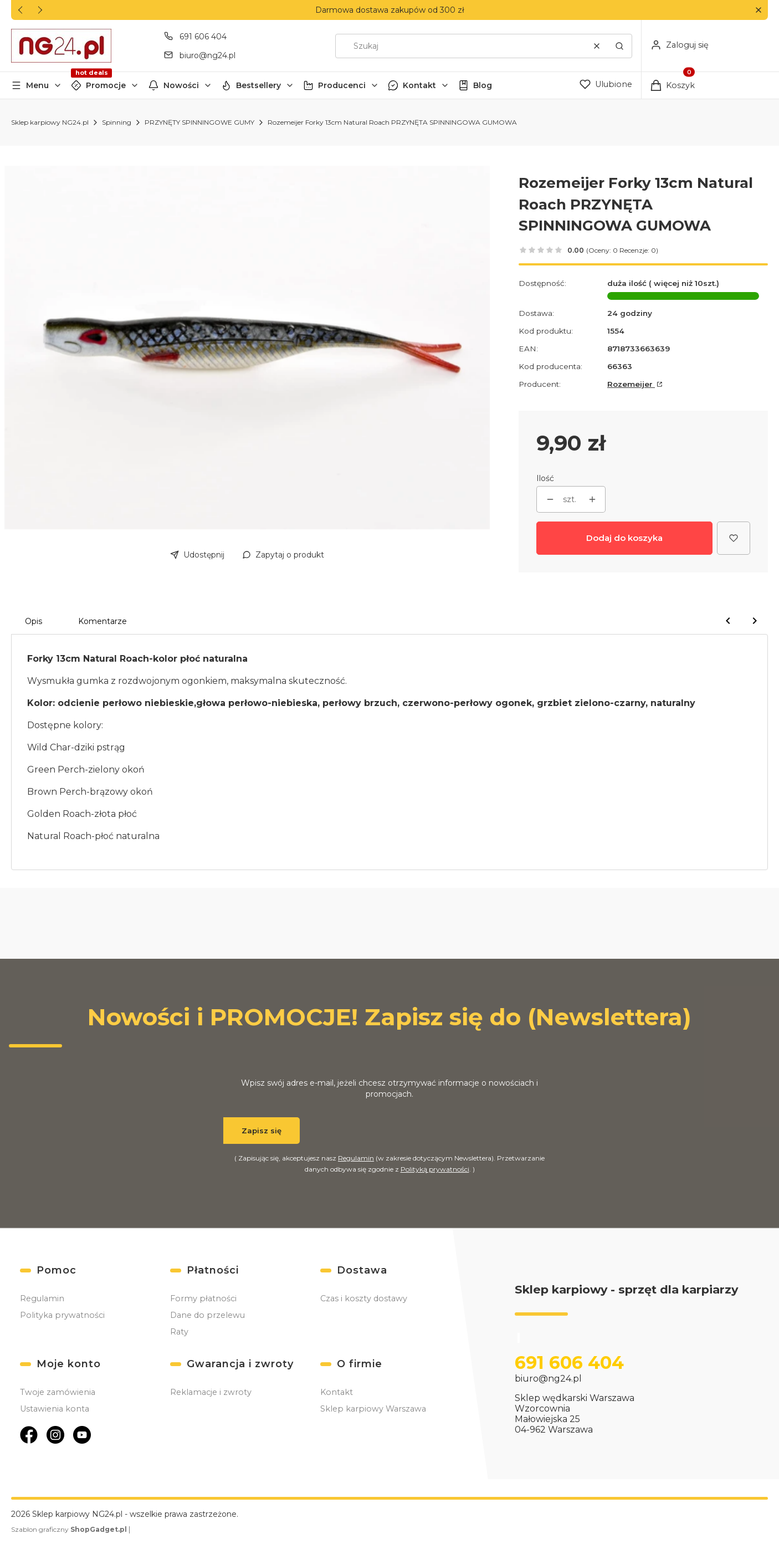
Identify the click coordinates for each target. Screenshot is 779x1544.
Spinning (116, 122)
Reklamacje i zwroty (211, 1392)
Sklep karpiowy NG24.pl (50, 122)
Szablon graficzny (70, 1529)
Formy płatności (203, 1298)
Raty (179, 1332)
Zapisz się (261, 1130)
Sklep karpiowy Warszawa (373, 1409)
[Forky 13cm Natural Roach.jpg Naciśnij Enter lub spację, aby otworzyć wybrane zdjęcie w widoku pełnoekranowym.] (247, 347)
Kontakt (419, 85)
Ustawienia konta (54, 1409)
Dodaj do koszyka (624, 538)
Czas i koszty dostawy (363, 1298)
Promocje (106, 85)
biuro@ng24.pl (548, 1378)
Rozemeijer (631, 384)
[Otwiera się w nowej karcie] (29, 1435)
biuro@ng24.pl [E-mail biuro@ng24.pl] (207, 55)
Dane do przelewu (207, 1315)
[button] (758, 10)
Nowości (181, 85)
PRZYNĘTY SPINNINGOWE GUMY (199, 122)
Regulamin (356, 1158)
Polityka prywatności (62, 1315)
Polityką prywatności (435, 1169)
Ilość (545, 478)
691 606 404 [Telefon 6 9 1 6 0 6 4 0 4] (203, 37)
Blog (482, 85)
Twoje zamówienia (57, 1392)
